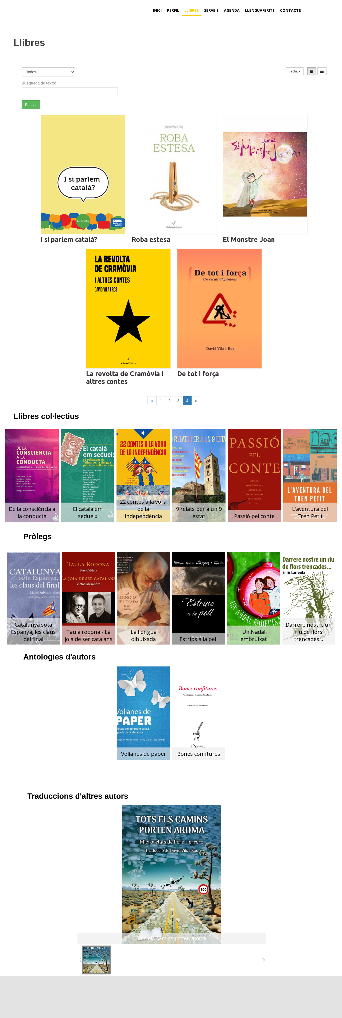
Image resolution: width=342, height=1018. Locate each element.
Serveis (211, 10)
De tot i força (198, 373)
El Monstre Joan (249, 239)
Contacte (290, 10)
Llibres (191, 10)
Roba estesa (151, 239)
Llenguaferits (260, 10)
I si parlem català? (69, 239)
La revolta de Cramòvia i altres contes (124, 377)
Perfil (173, 10)
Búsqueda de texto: (39, 83)
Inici (157, 10)
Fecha (295, 71)
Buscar (31, 105)
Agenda (232, 10)
